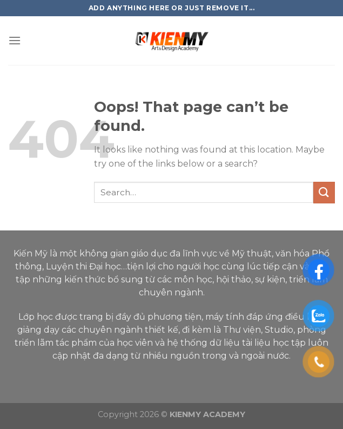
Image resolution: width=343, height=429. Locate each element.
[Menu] (14, 40)
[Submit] (324, 192)
